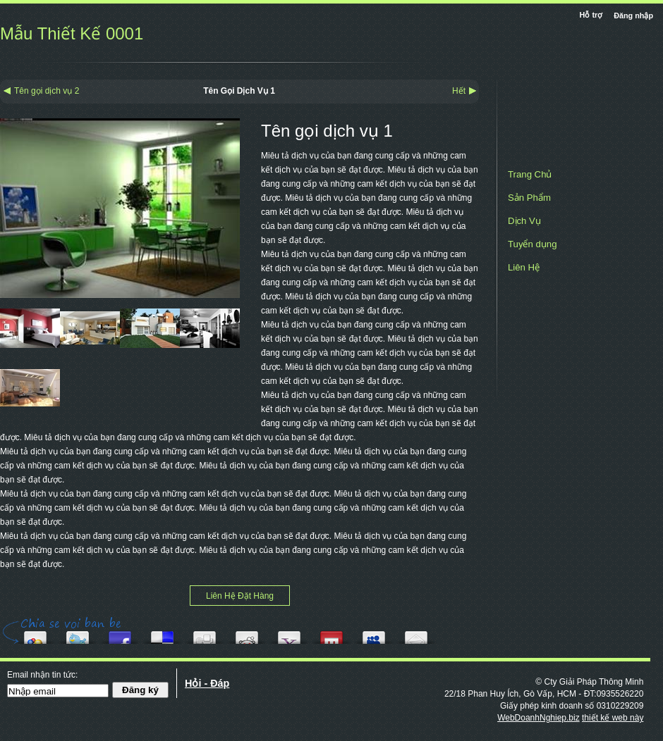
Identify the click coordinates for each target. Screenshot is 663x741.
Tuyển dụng (532, 244)
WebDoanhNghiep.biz (538, 718)
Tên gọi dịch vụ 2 (46, 91)
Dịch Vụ (524, 221)
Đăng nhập (633, 15)
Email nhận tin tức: (42, 675)
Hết (459, 91)
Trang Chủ (530, 174)
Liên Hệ (524, 267)
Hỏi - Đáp (207, 683)
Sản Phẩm (529, 197)
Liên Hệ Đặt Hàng (240, 596)
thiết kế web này (612, 718)
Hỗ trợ (592, 15)
